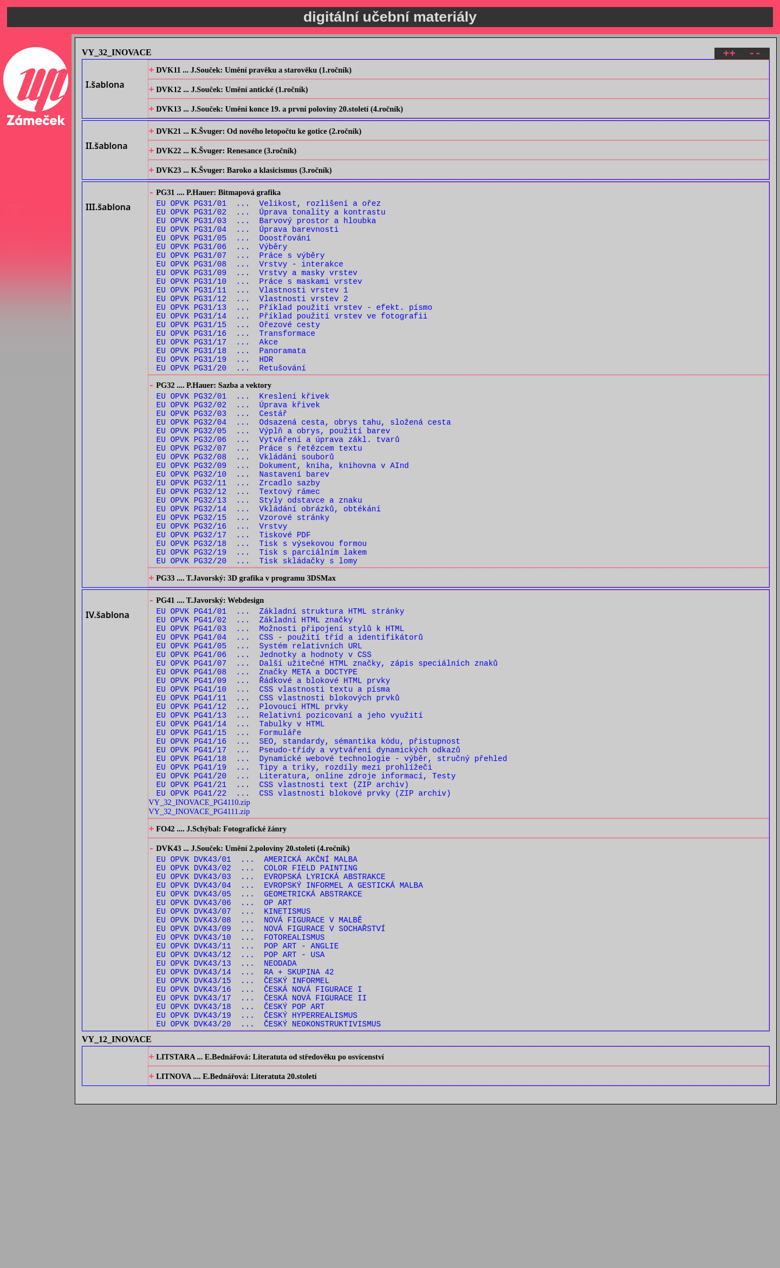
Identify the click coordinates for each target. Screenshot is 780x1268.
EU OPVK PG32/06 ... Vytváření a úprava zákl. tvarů (278, 498)
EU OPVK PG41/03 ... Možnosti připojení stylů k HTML (281, 719)
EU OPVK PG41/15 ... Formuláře (229, 843)
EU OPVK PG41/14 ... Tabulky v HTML (241, 833)
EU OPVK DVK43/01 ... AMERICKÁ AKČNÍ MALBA (257, 987)
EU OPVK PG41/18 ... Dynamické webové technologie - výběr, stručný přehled (332, 874)
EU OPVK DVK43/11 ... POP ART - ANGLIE (248, 1090)
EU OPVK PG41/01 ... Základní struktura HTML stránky (281, 699)
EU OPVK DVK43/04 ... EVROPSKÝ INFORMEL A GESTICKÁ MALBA (290, 1018)
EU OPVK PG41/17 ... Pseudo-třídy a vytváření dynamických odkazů (308, 864)
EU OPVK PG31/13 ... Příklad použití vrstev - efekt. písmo (294, 343)
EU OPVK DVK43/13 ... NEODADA (227, 1111)
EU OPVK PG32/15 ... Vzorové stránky (243, 591)
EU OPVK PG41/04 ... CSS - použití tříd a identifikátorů (290, 730)
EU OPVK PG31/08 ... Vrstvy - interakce (250, 292)
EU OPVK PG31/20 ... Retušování (231, 415)
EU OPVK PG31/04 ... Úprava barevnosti (248, 250)
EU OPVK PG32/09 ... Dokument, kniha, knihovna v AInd (283, 529)
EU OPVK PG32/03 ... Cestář (222, 468)
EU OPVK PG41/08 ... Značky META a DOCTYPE (257, 771)
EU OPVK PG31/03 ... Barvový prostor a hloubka (266, 240)
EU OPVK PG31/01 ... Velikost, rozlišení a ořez (269, 219)
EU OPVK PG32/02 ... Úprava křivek (238, 457)
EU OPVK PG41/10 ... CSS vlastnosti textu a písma (274, 791)
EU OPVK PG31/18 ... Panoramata (231, 394)
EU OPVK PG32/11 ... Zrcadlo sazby (238, 550)
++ (729, 55)
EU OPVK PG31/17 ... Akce (217, 384)
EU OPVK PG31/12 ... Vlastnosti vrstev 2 (252, 333)
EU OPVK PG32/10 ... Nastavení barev (243, 540)
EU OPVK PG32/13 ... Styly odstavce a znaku (259, 570)
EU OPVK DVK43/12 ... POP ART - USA (241, 1100)
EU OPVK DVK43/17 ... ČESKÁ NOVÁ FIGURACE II (262, 1152)
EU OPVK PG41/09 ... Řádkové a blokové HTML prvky (274, 781)
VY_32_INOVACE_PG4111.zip (199, 933)
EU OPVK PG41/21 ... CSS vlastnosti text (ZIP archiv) (283, 905)
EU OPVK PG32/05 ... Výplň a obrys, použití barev (274, 488)
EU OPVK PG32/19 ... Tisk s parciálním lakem (262, 632)
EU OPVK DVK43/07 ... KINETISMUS (234, 1049)
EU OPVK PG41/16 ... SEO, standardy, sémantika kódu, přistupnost (308, 853)
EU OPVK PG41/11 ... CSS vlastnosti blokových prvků (278, 802)
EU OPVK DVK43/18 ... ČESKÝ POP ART (241, 1162)
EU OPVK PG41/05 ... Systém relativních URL (259, 740)
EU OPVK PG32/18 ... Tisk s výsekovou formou (262, 622)
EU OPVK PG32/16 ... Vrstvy (222, 601)
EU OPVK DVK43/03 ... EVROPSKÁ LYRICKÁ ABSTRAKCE (271, 1008)
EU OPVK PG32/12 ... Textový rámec (238, 560)
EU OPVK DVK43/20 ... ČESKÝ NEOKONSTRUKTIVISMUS (269, 1183)
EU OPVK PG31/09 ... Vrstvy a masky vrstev (257, 302)
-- (755, 55)
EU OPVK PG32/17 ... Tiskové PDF (234, 612)
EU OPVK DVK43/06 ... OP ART (224, 1038)
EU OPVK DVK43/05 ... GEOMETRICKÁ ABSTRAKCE (259, 1028)
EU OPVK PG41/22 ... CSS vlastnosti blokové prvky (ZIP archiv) (304, 915)
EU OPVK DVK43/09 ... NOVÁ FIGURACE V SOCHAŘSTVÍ (271, 1069)
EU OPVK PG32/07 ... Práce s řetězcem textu (259, 509)
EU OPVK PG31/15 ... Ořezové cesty (238, 364)
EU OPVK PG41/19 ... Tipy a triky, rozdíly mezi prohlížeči (294, 884)
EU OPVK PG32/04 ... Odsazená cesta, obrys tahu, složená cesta (304, 478)
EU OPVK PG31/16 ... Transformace (236, 374)
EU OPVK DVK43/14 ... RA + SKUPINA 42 (245, 1121)
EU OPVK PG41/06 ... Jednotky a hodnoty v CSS (264, 750)
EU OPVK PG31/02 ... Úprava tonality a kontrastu (271, 230)
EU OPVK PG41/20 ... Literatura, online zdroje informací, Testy (306, 894)
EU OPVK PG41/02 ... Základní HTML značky (255, 709)
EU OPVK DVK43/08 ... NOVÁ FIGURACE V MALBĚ (259, 1059)
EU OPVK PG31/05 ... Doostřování (234, 261)
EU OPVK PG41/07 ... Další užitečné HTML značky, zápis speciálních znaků (327, 761)
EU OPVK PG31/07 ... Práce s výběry (241, 281)
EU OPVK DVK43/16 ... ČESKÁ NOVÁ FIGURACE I (259, 1141)
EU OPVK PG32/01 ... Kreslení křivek (243, 447)
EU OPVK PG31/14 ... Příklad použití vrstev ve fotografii (292, 353)
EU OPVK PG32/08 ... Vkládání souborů (245, 519)
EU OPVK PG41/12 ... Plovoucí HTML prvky (252, 812)
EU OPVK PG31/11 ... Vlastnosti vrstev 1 (252, 322)
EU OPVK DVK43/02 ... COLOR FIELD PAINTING (257, 997)
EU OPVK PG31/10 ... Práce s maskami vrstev (259, 312)
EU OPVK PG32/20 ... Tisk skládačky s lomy (257, 643)
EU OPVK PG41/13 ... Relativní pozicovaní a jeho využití (290, 822)
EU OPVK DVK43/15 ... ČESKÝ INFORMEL (243, 1131)
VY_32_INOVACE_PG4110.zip (199, 924)
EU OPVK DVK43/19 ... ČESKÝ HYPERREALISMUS (257, 1172)
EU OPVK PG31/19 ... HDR (215, 405)
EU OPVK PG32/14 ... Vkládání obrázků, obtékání (269, 581)
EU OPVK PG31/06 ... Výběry (222, 271)
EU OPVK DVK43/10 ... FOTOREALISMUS (241, 1080)
